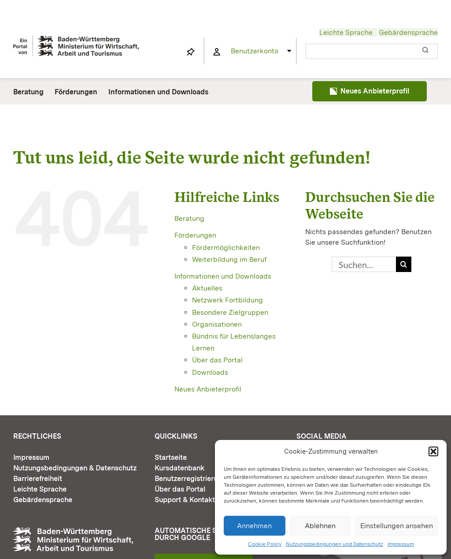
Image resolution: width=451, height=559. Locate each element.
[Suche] (403, 264)
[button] (433, 451)
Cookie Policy (264, 544)
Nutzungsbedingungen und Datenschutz (334, 544)
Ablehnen (320, 526)
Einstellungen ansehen (396, 526)
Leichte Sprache (346, 32)
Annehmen (254, 526)
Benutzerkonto (254, 51)
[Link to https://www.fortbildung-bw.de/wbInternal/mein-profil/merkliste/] (190, 52)
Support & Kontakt (185, 500)
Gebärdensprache (408, 32)
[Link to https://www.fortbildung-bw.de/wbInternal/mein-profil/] (216, 52)
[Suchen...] (364, 264)
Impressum (401, 544)
